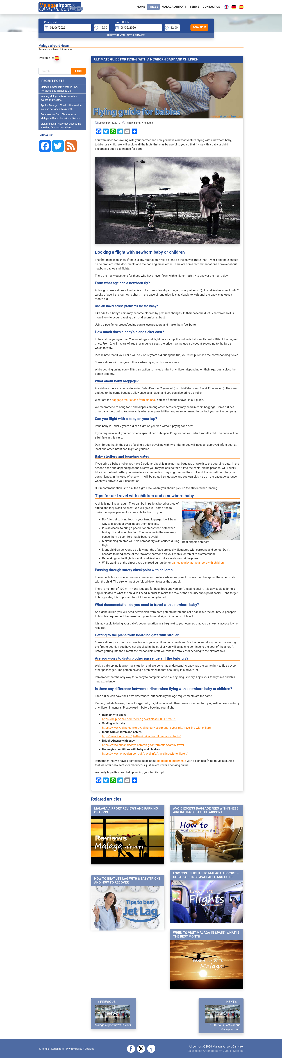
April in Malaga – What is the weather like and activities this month (61, 108)
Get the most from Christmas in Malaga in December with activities (60, 117)
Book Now (199, 28)
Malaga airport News (53, 47)
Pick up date (51, 23)
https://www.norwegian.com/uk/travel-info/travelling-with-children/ (145, 755)
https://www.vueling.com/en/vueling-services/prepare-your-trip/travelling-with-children (157, 729)
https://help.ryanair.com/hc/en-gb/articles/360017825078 (139, 720)
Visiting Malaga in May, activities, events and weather (59, 99)
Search (78, 72)
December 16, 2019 (107, 124)
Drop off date (122, 23)
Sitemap (44, 1049)
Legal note (58, 1049)
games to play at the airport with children (198, 564)
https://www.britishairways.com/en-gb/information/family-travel (143, 746)
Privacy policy (76, 1049)
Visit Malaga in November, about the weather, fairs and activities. (61, 127)
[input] (67, 29)
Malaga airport (174, 7)
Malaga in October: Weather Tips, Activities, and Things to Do (59, 90)
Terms (194, 7)
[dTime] (172, 29)
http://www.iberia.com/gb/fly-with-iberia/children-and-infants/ (141, 738)
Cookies (93, 1049)
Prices (153, 7)
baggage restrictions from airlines (133, 401)
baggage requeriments (171, 762)
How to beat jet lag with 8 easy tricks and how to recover (127, 882)
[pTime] (101, 29)
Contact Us (211, 7)
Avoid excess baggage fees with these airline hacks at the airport (205, 812)
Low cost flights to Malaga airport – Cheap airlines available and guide (206, 876)
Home (141, 7)
